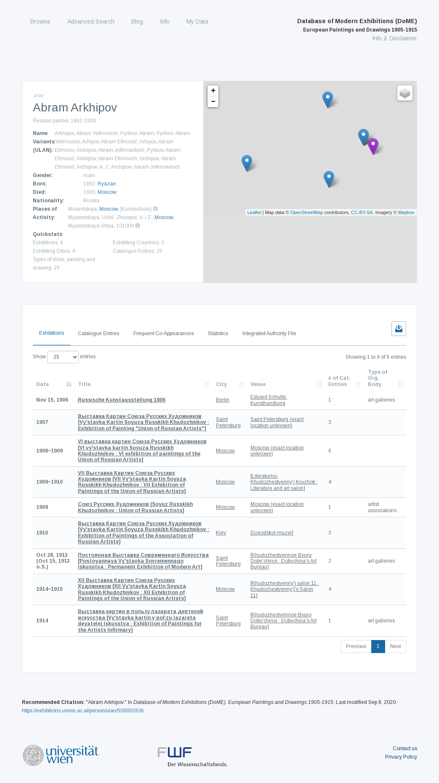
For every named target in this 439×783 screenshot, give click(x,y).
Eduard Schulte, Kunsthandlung (268, 400)
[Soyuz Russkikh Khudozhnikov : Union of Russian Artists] (135, 507)
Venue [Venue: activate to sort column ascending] (258, 384)
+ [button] (213, 91)
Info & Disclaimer (394, 38)
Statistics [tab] (218, 333)
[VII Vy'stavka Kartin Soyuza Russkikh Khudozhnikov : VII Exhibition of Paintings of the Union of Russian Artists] (132, 482)
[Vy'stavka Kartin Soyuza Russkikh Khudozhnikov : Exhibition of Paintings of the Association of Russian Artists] (143, 533)
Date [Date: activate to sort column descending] (42, 384)
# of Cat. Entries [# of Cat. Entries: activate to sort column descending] (339, 381)
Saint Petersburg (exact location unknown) (276, 422)
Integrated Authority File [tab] (269, 333)
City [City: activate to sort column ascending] (221, 384)
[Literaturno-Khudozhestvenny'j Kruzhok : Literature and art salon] (284, 482)
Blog (137, 21)
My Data (197, 21)
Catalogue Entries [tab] (98, 333)
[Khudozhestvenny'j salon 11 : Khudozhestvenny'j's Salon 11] (284, 589)
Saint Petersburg (228, 422)
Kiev (221, 533)
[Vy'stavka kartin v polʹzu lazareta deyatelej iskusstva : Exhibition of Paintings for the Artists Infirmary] (140, 620)
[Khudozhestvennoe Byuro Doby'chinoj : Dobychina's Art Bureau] (283, 561)
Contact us (405, 748)
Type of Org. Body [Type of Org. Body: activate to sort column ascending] (377, 378)
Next (395, 646)
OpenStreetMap (306, 212)
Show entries (64, 357)
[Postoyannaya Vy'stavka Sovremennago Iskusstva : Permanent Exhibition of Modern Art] (143, 561)
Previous (356, 646)
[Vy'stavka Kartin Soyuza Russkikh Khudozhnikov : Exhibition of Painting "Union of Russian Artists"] (143, 422)
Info (165, 21)
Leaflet (254, 212)
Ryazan (107, 184)
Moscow (107, 192)
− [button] (213, 102)
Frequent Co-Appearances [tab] (163, 333)
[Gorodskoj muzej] (271, 533)
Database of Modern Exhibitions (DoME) (357, 25)
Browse (40, 21)
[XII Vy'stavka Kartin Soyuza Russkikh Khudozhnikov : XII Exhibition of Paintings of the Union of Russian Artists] (132, 589)
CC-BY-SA (362, 212)
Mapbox (406, 212)
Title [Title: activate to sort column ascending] (84, 384)
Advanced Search (90, 21)
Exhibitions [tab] (51, 333)
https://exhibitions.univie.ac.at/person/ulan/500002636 (83, 711)
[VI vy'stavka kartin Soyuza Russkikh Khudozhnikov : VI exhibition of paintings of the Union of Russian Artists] (142, 451)
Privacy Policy (401, 757)
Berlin (222, 400)
